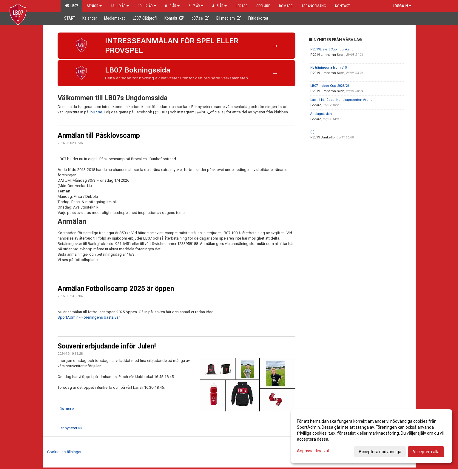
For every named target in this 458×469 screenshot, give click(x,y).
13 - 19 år (120, 6)
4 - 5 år (219, 6)
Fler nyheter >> (70, 428)
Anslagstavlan (321, 114)
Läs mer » (66, 408)
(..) (312, 132)
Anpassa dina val (313, 450)
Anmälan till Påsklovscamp (99, 136)
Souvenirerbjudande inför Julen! (107, 346)
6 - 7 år (196, 6)
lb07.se (96, 112)
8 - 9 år (172, 6)
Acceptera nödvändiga (380, 451)
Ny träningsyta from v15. (329, 68)
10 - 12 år (147, 6)
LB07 (71, 5)
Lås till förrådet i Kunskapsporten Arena (341, 100)
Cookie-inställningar (64, 452)
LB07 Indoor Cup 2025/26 (329, 86)
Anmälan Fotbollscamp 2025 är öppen (116, 289)
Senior (94, 6)
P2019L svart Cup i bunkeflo (332, 49)
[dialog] (371, 436)
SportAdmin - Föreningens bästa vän (89, 317)
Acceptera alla (426, 451)
